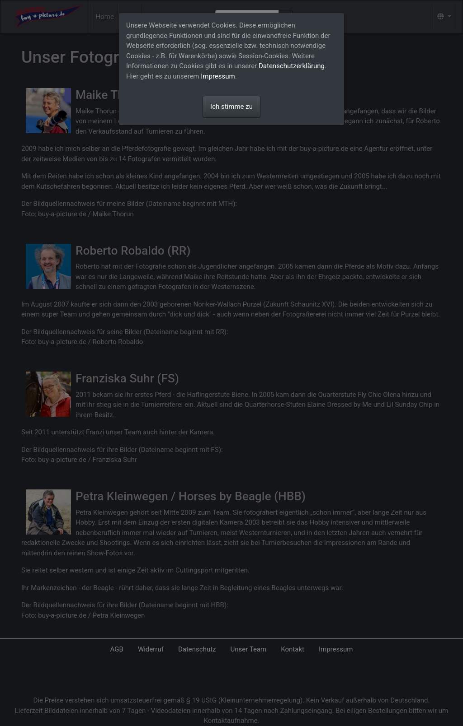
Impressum (218, 76)
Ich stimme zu (231, 106)
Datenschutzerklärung (292, 66)
